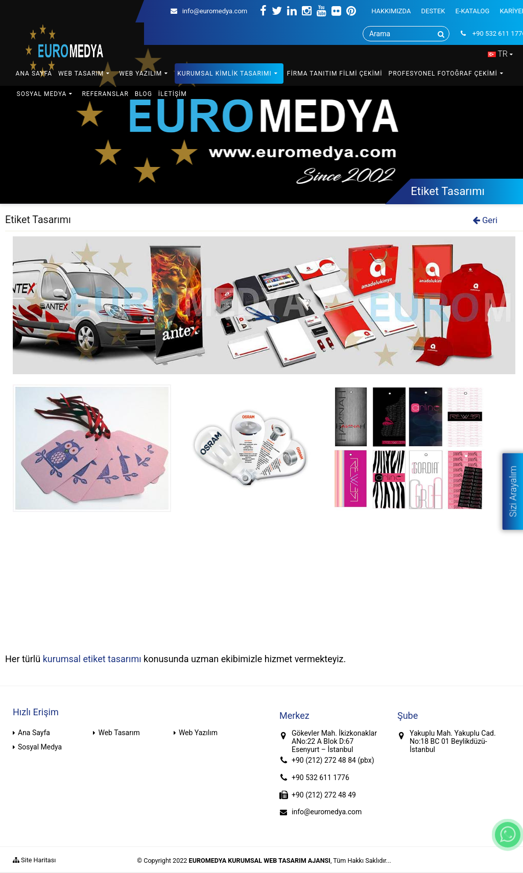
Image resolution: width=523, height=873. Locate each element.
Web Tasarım (118, 733)
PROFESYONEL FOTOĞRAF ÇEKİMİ (443, 73)
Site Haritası (34, 860)
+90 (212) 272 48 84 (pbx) (333, 760)
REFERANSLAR (105, 94)
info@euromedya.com (209, 11)
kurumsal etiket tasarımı (92, 658)
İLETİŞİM (172, 94)
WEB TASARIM (81, 73)
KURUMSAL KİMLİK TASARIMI (224, 73)
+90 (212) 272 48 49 (324, 795)
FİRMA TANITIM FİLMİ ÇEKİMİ (335, 73)
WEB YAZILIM (140, 73)
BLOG (143, 94)
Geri (485, 220)
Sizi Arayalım (512, 491)
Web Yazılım (198, 733)
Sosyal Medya (40, 747)
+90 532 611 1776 (320, 777)
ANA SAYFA (34, 73)
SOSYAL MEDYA (42, 94)
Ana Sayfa (34, 733)
